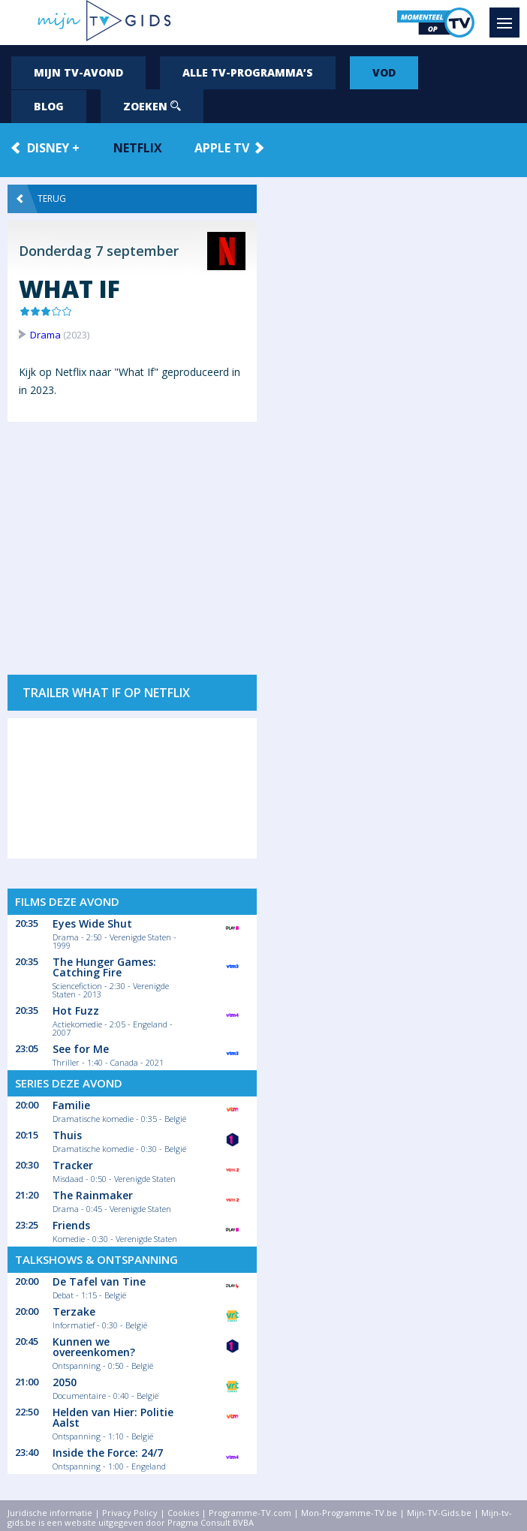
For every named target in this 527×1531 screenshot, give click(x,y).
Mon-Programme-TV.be (349, 1512)
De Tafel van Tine (99, 1281)
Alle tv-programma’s (247, 72)
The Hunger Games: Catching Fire (104, 967)
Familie (71, 1105)
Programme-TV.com (250, 1512)
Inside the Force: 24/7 (108, 1452)
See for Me (81, 1049)
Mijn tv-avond (78, 72)
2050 (65, 1382)
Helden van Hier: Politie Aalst (113, 1417)
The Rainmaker (93, 1195)
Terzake (74, 1311)
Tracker (73, 1165)
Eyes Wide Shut (92, 923)
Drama (45, 334)
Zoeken (152, 106)
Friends (71, 1225)
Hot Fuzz (76, 1010)
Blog (49, 106)
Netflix (137, 148)
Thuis (67, 1135)
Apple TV (221, 148)
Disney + (53, 148)
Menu (508, 16)
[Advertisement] (132, 541)
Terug (41, 199)
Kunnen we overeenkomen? (94, 1346)
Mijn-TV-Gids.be (439, 1512)
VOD (384, 72)
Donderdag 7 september (99, 251)
